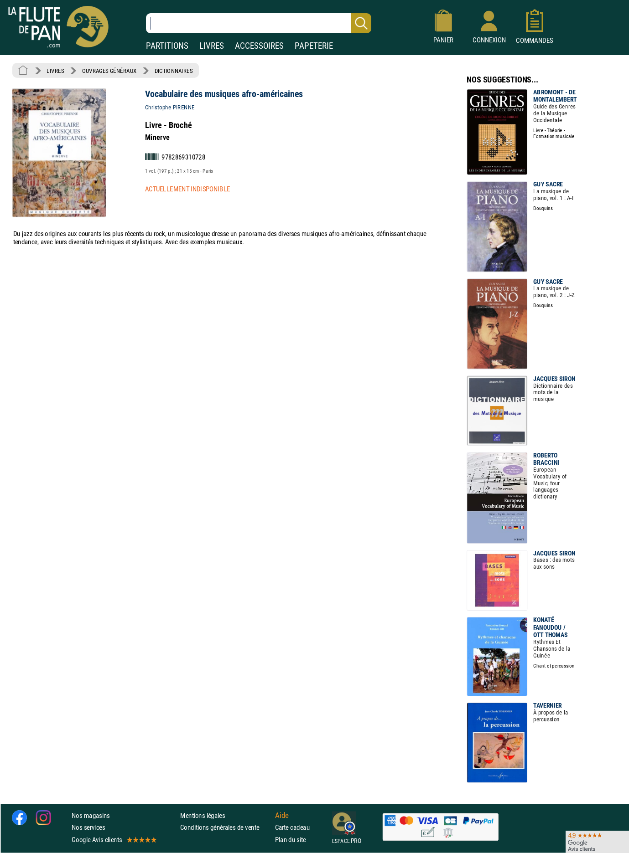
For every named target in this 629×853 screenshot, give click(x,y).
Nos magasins (91, 815)
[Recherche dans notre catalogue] (258, 23)
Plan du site (290, 839)
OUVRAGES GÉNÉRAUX (109, 70)
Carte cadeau (292, 828)
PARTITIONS (167, 46)
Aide (282, 815)
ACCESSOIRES (259, 46)
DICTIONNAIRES (174, 70)
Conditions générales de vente (225, 828)
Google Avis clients (114, 839)
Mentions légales (202, 815)
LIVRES (211, 46)
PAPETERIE (314, 46)
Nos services (88, 828)
